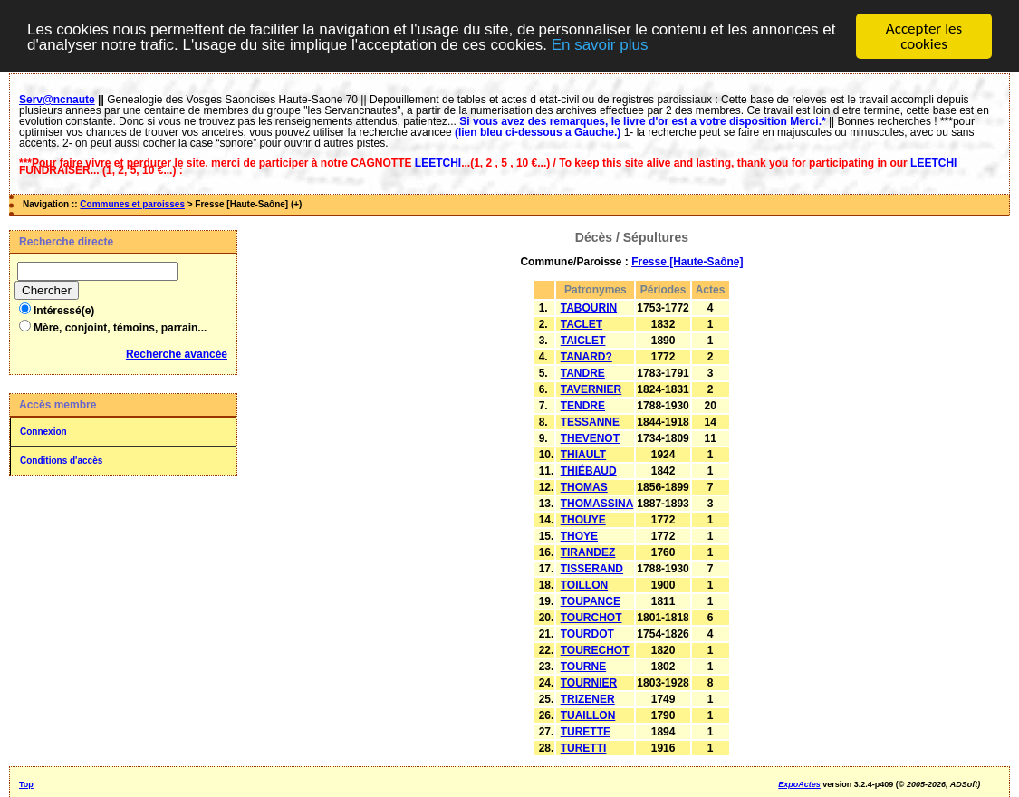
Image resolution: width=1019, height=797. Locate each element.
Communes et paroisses (132, 204)
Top (26, 784)
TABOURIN (589, 308)
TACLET (581, 324)
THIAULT (583, 454)
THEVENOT (590, 438)
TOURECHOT (595, 650)
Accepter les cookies (924, 36)
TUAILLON (588, 715)
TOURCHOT (591, 617)
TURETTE (585, 731)
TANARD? (586, 356)
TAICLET (583, 340)
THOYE (579, 536)
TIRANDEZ (588, 552)
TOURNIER (589, 683)
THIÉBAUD (589, 471)
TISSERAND (592, 568)
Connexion (43, 432)
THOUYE (583, 520)
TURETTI (584, 748)
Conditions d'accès (61, 461)
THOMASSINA (597, 503)
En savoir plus (600, 44)
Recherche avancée (176, 354)
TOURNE (583, 666)
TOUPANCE (590, 601)
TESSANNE (590, 422)
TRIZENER (588, 699)
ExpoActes (799, 784)
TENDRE (583, 405)
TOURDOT (587, 634)
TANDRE (583, 373)
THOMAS (584, 487)
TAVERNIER (591, 389)
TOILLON (584, 585)
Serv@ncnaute (57, 99)
